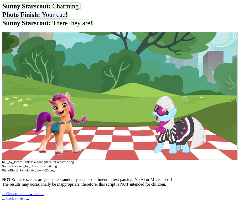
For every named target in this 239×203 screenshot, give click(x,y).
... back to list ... (15, 198)
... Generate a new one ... (23, 193)
